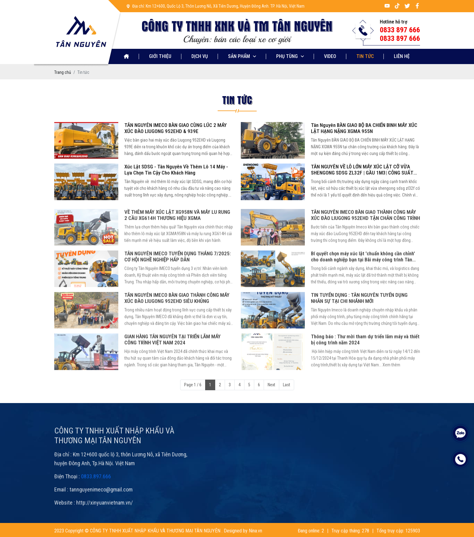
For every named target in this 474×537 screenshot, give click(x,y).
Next (271, 384)
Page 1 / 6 (192, 384)
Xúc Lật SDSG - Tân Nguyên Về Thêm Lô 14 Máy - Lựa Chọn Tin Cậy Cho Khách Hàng (176, 170)
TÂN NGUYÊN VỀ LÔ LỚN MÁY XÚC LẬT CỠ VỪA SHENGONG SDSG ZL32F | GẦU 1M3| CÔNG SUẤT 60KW (362, 170)
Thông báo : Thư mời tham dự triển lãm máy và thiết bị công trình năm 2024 (365, 355)
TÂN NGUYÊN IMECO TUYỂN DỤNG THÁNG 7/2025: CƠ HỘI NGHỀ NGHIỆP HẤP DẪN (177, 272)
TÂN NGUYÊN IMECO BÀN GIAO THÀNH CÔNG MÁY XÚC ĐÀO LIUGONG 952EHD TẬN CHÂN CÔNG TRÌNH (365, 230)
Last (286, 384)
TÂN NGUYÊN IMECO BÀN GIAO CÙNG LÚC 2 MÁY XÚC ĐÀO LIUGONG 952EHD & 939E (175, 128)
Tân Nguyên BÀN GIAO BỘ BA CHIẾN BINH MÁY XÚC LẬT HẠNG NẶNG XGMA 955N (364, 128)
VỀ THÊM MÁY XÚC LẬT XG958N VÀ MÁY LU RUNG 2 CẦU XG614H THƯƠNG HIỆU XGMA (177, 230)
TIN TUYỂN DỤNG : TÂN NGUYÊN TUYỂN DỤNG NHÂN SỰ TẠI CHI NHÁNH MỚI (359, 313)
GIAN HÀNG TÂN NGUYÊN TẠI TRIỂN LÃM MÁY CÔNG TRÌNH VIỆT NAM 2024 (172, 355)
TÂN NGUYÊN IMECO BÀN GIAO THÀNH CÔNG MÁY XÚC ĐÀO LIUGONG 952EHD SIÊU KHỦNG (177, 313)
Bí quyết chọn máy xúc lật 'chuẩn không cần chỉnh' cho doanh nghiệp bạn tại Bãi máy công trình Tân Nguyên (363, 272)
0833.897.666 (96, 491)
